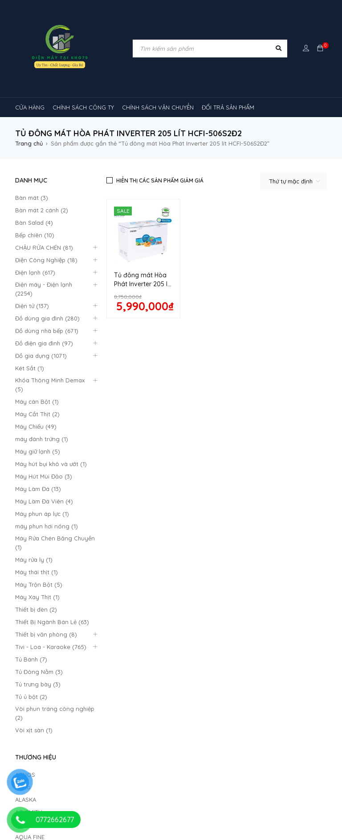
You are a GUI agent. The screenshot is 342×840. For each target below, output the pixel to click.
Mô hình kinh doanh (122, 533)
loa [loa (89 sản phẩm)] (78, 668)
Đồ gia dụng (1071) (41, 355)
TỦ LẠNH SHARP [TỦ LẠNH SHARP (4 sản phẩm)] (44, 769)
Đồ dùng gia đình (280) (47, 318)
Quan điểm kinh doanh (206, 501)
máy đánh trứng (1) (41, 438)
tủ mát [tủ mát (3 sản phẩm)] (309, 769)
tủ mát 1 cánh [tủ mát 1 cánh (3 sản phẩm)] (40, 786)
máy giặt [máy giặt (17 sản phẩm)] (162, 668)
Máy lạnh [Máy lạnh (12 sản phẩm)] (89, 685)
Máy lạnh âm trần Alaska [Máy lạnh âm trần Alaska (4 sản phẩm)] (122, 702)
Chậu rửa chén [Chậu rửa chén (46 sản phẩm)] (82, 651)
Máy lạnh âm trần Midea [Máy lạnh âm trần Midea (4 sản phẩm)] (55, 718)
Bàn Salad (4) (34, 222)
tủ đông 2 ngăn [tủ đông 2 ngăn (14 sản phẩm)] (206, 803)
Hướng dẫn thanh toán (207, 513)
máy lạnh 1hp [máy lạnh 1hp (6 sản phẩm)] (138, 685)
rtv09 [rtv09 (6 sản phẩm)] (252, 752)
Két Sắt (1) (29, 368)
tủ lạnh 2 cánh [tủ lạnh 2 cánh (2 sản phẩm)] (203, 769)
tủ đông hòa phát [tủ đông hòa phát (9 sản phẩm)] (269, 803)
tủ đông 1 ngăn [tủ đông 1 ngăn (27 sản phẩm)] (144, 803)
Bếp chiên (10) (34, 235)
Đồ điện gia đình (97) (44, 343)
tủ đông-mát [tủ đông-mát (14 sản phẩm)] (88, 803)
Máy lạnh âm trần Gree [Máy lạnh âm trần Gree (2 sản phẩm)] (279, 668)
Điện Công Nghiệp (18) (46, 260)
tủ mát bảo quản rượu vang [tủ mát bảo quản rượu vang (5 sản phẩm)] (243, 786)
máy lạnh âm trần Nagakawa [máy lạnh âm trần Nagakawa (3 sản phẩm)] (260, 718)
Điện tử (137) (32, 305)
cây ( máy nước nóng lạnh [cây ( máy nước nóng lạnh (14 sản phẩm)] (156, 651)
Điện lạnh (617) (35, 272)
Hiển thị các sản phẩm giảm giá (160, 180)
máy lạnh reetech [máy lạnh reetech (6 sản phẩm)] (46, 702)
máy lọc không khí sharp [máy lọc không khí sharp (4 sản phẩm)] (56, 752)
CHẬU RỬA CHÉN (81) (44, 247)
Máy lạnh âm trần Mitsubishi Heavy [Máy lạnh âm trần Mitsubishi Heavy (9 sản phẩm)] (154, 718)
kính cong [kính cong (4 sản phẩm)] (35, 668)
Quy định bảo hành (122, 501)
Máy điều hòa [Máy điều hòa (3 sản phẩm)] (126, 752)
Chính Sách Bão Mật (203, 536)
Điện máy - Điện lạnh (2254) (43, 289)
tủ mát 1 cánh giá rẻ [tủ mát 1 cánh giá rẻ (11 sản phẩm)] (104, 786)
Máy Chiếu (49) (36, 426)
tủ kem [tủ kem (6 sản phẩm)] (155, 769)
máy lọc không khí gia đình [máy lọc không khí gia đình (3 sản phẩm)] (249, 735)
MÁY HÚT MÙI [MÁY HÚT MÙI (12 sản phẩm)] (211, 668)
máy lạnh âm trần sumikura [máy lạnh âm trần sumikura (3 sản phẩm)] (156, 735)
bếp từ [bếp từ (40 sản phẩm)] (33, 651)
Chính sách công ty (122, 512)
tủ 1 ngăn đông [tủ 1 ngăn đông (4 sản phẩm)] (105, 769)
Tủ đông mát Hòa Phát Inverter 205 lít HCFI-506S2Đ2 (142, 284)
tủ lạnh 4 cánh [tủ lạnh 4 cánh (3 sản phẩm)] (260, 769)
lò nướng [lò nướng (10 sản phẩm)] (119, 668)
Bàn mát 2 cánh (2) (41, 210)
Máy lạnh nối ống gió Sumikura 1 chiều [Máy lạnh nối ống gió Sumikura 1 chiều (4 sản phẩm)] (227, 685)
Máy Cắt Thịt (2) (37, 414)
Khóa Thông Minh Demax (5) (50, 385)
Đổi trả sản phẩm (118, 523)
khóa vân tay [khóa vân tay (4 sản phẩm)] (269, 651)
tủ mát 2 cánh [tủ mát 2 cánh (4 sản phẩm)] (168, 786)
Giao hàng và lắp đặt (205, 526)
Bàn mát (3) (31, 197)
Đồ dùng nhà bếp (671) (46, 330)
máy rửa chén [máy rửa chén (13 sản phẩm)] (41, 685)
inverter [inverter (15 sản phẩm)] (222, 651)
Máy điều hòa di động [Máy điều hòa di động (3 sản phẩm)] (193, 752)
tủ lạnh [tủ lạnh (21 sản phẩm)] (292, 752)
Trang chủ (29, 143)
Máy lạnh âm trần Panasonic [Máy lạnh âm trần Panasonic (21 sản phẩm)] (61, 735)
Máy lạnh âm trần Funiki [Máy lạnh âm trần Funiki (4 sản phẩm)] (207, 702)
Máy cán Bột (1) (37, 401)
